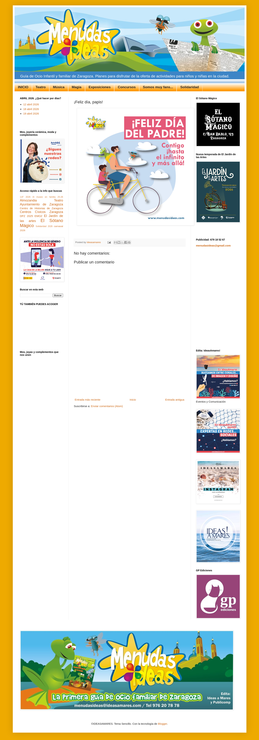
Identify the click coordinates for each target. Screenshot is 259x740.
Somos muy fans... (158, 87)
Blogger (162, 723)
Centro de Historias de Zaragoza (41, 208)
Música (58, 87)
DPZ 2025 (26, 215)
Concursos (127, 87)
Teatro (41, 87)
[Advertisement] (129, 369)
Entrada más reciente (88, 399)
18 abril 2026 (31, 109)
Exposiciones (100, 87)
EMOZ (38, 215)
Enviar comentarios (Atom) (107, 406)
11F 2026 (25, 197)
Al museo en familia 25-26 (47, 197)
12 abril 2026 (31, 104)
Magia (76, 87)
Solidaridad (189, 87)
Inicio (133, 399)
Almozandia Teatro (41, 200)
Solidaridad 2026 (44, 226)
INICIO (23, 87)
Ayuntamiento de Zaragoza (41, 204)
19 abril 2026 (31, 113)
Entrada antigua (174, 399)
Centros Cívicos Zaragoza (41, 212)
